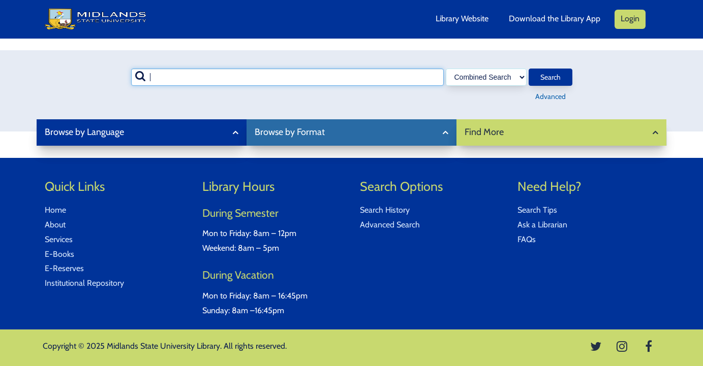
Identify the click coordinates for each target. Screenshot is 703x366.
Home (55, 210)
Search (550, 77)
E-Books (59, 254)
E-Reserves (64, 268)
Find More (484, 132)
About (55, 224)
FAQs (526, 239)
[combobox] (287, 77)
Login (630, 18)
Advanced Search (390, 224)
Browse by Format (290, 132)
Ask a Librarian (542, 224)
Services (59, 239)
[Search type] (486, 77)
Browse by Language (84, 132)
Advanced (550, 96)
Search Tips (537, 210)
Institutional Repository (84, 283)
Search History (385, 210)
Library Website (462, 18)
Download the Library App (554, 18)
